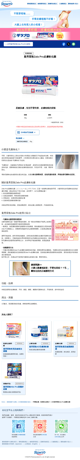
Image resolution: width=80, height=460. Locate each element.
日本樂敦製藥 (21, 434)
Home (3, 402)
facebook (63, 44)
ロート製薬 (7, 4)
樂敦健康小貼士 (73, 3)
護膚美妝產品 (52, 3)
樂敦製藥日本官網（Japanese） (12, 444)
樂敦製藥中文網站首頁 (9, 442)
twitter (68, 44)
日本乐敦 (44, 434)
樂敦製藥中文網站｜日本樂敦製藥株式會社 (19, 402)
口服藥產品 (62, 3)
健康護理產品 (42, 3)
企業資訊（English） (32, 444)
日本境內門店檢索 (27, 132)
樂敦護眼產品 (31, 3)
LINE (73, 44)
